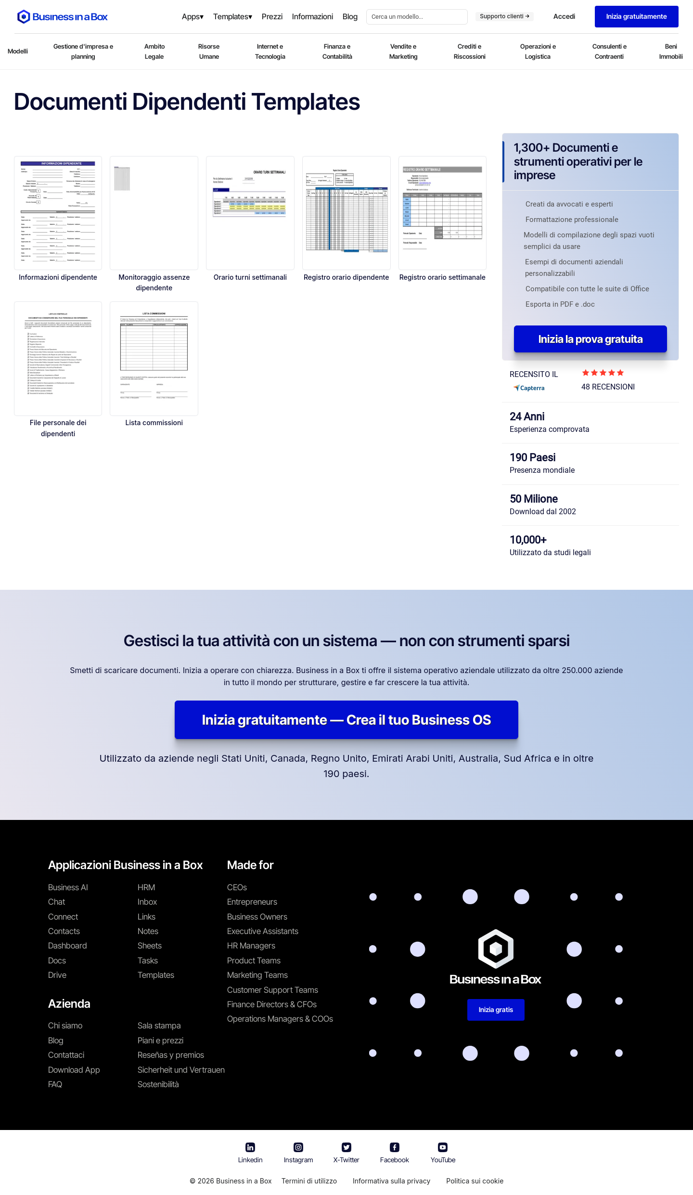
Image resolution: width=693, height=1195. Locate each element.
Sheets (150, 945)
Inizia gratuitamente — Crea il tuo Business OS (346, 720)
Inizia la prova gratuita (591, 339)
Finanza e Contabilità (337, 51)
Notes (148, 931)
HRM (146, 887)
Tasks (148, 960)
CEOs (237, 887)
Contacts (64, 931)
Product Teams (254, 960)
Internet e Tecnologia (270, 51)
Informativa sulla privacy (391, 1181)
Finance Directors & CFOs (272, 1004)
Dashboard (67, 945)
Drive (57, 975)
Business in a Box (244, 1181)
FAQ (55, 1084)
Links (146, 917)
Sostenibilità (158, 1084)
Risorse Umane (208, 51)
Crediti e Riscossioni (470, 51)
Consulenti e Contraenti (609, 51)
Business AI (68, 887)
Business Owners (257, 917)
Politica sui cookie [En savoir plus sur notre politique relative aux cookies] (474, 1181)
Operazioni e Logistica (538, 51)
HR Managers (251, 945)
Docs (57, 960)
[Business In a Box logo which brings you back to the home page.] (62, 16)
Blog (56, 1040)
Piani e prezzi (160, 1040)
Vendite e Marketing (403, 51)
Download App (74, 1070)
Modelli (18, 51)
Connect (63, 917)
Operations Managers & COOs (280, 1019)
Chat (56, 902)
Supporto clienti (504, 16)
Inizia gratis (496, 1009)
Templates (156, 975)
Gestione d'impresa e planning (83, 51)
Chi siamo (65, 1025)
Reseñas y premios (171, 1055)
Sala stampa (159, 1025)
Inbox (147, 902)
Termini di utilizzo (309, 1181)
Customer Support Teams (272, 990)
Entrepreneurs (252, 902)
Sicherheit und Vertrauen (181, 1070)
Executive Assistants (262, 931)
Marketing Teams (257, 975)
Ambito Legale (154, 51)
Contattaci (66, 1055)
